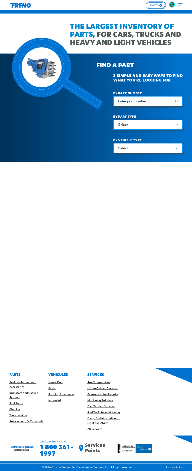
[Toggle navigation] (180, 5)
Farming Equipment (61, 394)
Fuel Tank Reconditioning (103, 412)
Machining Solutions (100, 400)
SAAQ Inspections (98, 382)
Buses (52, 388)
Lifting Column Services (102, 388)
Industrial (54, 400)
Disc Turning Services (101, 406)
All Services (94, 429)
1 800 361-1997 (56, 450)
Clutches (14, 409)
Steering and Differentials (26, 421)
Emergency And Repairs (102, 394)
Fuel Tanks (16, 403)
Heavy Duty (55, 382)
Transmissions (18, 415)
